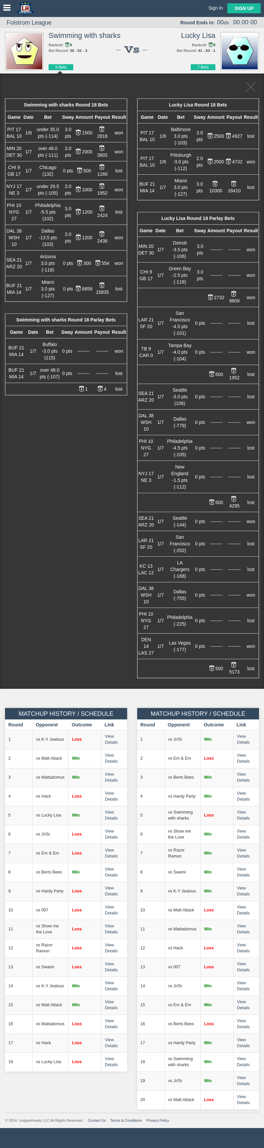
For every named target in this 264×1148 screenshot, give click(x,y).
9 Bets (61, 67)
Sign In (215, 8)
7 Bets (203, 67)
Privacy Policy (157, 1120)
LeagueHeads (25, 8)
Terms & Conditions (126, 1120)
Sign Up (244, 8)
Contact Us (97, 1120)
